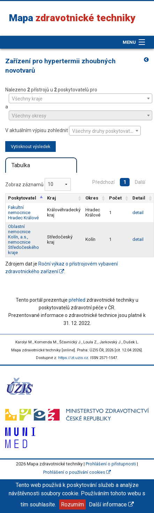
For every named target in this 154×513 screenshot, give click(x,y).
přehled (77, 300)
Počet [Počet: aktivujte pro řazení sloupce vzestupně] (115, 198)
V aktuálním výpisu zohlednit (73, 131)
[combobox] (80, 98)
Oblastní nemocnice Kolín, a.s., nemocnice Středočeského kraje (23, 239)
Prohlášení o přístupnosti (111, 463)
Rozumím (72, 504)
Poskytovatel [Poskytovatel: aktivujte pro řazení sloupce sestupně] (22, 198)
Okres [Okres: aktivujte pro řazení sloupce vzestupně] (91, 198)
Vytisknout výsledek (30, 146)
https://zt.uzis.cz (73, 358)
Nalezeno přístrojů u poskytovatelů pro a (77, 103)
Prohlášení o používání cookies (77, 472)
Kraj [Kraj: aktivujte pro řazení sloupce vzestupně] (51, 198)
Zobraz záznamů (38, 184)
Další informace (111, 504)
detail (138, 212)
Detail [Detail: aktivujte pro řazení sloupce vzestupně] (138, 198)
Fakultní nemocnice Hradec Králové (23, 212)
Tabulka (20, 165)
